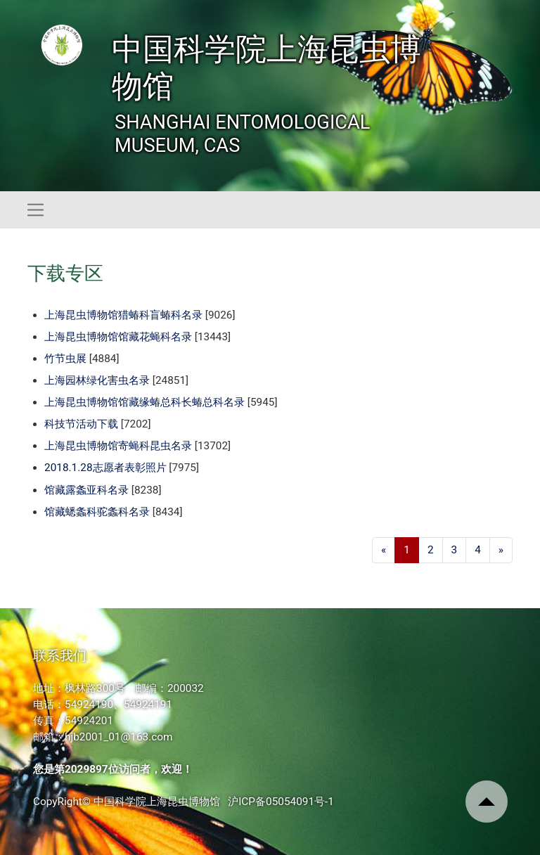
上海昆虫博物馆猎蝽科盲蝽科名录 (123, 315)
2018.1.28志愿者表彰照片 (105, 467)
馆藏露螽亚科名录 (86, 490)
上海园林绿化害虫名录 (97, 380)
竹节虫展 (65, 358)
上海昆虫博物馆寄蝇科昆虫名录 (118, 445)
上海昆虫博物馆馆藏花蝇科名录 (118, 336)
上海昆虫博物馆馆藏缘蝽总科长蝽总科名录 (144, 402)
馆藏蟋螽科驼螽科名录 (97, 512)
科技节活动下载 (81, 424)
